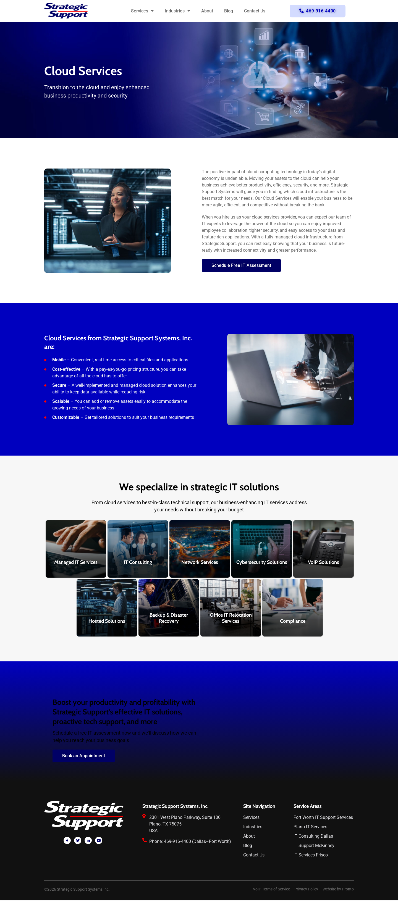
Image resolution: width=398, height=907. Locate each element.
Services (142, 11)
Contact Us (254, 11)
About (207, 11)
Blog (228, 11)
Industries (177, 11)
